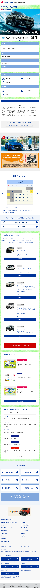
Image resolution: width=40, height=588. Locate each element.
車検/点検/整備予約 (5, 541)
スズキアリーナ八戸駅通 (9, 7)
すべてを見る (20, 401)
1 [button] (17, 40)
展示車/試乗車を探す (25, 525)
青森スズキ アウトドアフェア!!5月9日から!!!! (16, 418)
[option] (20, 24)
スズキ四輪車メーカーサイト (9, 559)
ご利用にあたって (25, 546)
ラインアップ (24, 527)
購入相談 (3, 536)
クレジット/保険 (24, 530)
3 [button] (20, 40)
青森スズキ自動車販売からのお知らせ (9, 522)
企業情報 (23, 533)
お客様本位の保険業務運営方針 (12, 444)
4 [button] (22, 40)
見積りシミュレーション (29, 559)
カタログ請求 (4, 533)
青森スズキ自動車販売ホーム (7, 519)
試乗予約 (20, 258)
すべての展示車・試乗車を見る (20, 345)
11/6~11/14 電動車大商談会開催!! (13, 432)
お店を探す (23, 522)
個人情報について (5, 549)
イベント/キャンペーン (11, 412)
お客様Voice (3, 525)
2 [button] (19, 40)
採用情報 (23, 536)
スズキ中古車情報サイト (9, 573)
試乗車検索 (3, 538)
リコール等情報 (29, 566)
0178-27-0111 (6, 56)
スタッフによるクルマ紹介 (6, 527)
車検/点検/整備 (4, 530)
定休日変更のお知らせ (10, 438)
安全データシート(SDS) (6, 546)
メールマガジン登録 (9, 566)
